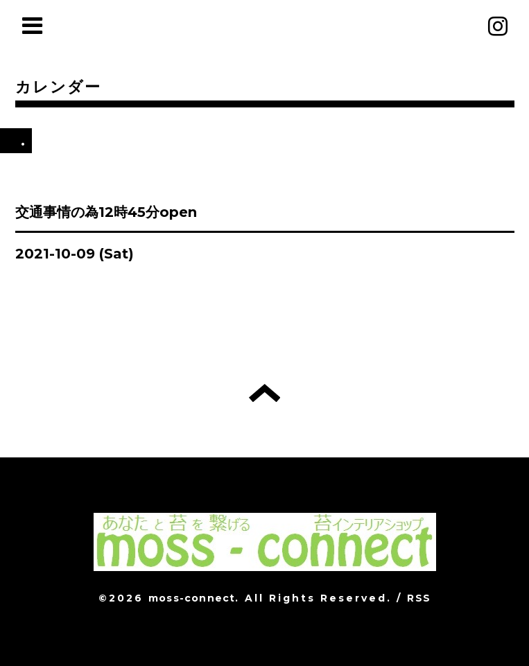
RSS (419, 598)
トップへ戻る (264, 393)
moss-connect (191, 598)
